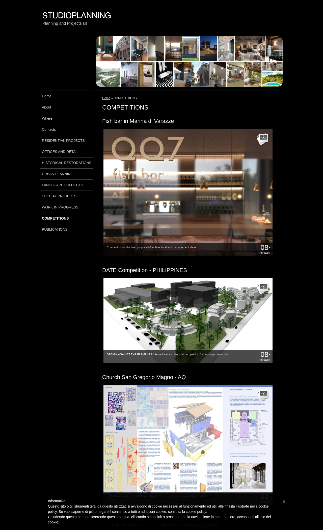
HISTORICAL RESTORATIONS (66, 163)
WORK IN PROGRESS (60, 207)
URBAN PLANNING (57, 174)
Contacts (49, 129)
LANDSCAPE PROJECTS (62, 185)
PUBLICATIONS (55, 229)
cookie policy (196, 512)
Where (47, 118)
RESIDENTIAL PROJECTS (63, 141)
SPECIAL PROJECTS (59, 196)
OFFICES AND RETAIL (60, 152)
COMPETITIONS (55, 218)
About (46, 107)
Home (106, 98)
